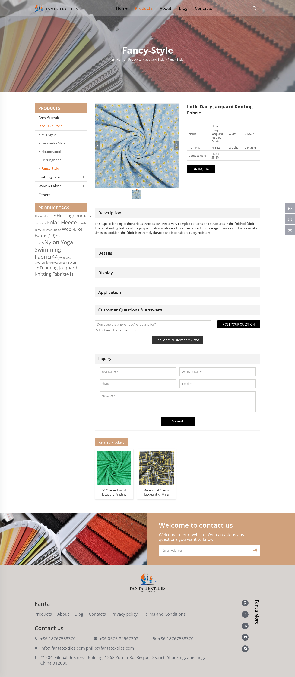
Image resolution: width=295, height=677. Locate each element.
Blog (183, 8)
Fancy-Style (50, 168)
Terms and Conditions (164, 614)
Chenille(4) (46, 262)
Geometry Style (53, 143)
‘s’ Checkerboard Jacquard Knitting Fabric (114, 492)
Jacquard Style (51, 126)
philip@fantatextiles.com (110, 648)
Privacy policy (124, 614)
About (165, 8)
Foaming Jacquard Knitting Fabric (56, 270)
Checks (56, 230)
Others (44, 195)
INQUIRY (201, 169)
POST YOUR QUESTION (239, 324)
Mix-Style (48, 134)
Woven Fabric (50, 186)
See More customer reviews (178, 340)
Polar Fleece (61, 222)
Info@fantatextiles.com (62, 648)
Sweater (47, 230)
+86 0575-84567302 (118, 638)
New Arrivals (50, 117)
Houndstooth (51, 151)
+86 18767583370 (58, 638)
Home (122, 8)
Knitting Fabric (51, 177)
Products (143, 8)
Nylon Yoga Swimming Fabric (54, 249)
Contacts (203, 8)
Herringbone (51, 160)
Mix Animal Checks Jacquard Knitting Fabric (156, 492)
